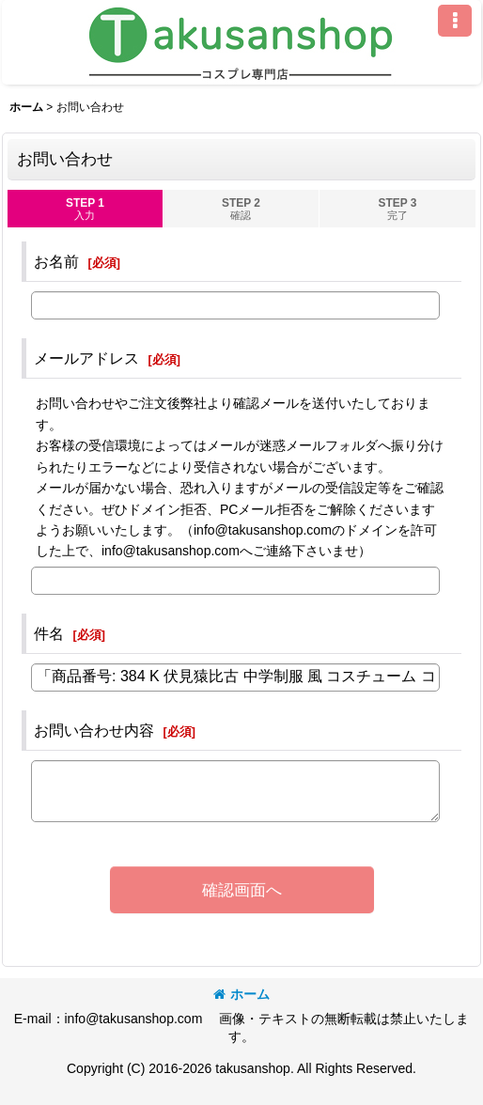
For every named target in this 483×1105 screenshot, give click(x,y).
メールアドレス (86, 358)
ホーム (241, 994)
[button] (455, 21)
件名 (49, 633)
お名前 (56, 261)
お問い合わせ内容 (94, 730)
